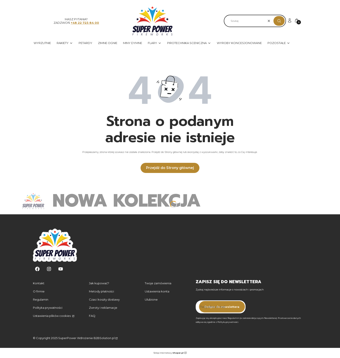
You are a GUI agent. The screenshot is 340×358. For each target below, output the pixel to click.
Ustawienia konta (157, 291)
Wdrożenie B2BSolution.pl (96, 338)
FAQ (92, 316)
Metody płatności (101, 291)
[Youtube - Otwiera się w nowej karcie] (60, 269)
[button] (279, 21)
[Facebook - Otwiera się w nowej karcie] (37, 269)
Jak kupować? (99, 283)
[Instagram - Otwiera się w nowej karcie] (49, 269)
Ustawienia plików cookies (52, 316)
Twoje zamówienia (158, 283)
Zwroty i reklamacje (103, 307)
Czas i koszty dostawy (104, 299)
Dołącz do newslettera (221, 306)
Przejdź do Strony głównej (170, 168)
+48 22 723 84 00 (85, 22)
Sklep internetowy (169, 353)
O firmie (39, 291)
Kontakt (38, 283)
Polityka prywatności (47, 307)
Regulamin (40, 299)
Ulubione (151, 299)
